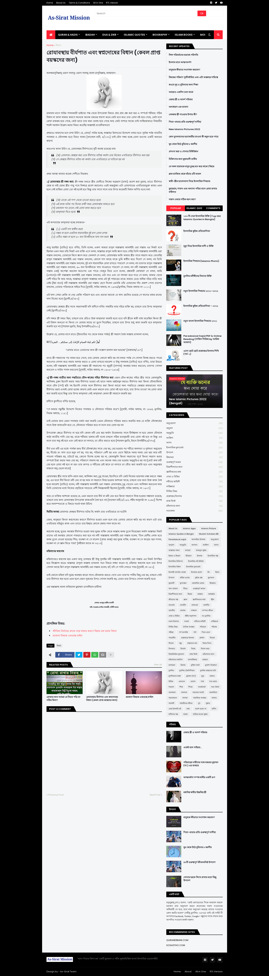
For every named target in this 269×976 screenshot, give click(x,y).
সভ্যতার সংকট (198, 692)
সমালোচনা (173, 697)
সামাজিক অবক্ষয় (199, 697)
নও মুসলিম (206, 615)
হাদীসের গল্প (173, 714)
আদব (194, 443)
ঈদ (209, 572)
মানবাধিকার (192, 659)
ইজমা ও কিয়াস (174, 555)
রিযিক (171, 681)
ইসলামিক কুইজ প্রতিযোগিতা (196, 231)
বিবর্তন (183, 648)
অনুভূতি (194, 433)
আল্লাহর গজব (174, 550)
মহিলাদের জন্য (194, 506)
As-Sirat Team (68, 971)
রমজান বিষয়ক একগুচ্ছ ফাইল (139, 697)
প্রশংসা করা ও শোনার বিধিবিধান (183, 151)
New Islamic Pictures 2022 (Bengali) (187, 401)
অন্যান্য (194, 544)
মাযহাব (205, 659)
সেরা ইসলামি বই (175, 708)
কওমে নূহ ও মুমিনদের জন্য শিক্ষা (183, 84)
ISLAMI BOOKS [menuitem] (184, 34)
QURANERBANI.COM (177, 940)
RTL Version (112, 2)
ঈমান (217, 572)
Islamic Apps (189, 528)
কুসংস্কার (183, 583)
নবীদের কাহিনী (194, 482)
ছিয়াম (58, 45)
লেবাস (192, 681)
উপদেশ (194, 452)
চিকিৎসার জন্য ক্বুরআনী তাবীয (183, 159)
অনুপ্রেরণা (194, 423)
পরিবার (214, 626)
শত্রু (202, 681)
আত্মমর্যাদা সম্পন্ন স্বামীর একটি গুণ (199, 777)
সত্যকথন (194, 511)
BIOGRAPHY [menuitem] (160, 34)
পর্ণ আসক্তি (183, 632)
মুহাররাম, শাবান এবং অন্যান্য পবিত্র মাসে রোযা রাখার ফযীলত (193, 190)
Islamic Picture (208, 528)
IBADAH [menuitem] (90, 34)
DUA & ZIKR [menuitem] (109, 34)
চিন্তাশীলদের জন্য (194, 467)
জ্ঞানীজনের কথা (194, 472)
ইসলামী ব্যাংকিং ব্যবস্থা (177, 572)
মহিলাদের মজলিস (176, 659)
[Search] (146, 13)
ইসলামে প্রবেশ (196, 572)
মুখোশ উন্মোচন (211, 665)
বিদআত (172, 648)
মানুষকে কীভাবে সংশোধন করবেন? (184, 69)
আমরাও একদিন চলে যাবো (181, 92)
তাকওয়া (194, 605)
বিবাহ (193, 648)
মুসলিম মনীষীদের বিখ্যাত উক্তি (197, 276)
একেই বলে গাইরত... (192, 747)
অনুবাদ (194, 428)
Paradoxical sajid (177, 539)
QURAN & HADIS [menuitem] (68, 34)
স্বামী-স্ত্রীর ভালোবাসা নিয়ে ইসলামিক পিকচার (189, 181)
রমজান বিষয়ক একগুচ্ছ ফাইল (67, 635)
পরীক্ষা (171, 632)
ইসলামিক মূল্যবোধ (194, 447)
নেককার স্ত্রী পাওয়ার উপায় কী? (183, 114)
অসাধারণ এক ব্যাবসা (178, 107)
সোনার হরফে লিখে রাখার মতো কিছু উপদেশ (199, 879)
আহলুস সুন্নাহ (201, 550)
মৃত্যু (202, 676)
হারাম (185, 714)
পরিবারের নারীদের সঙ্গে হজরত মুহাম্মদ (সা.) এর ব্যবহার (200, 764)
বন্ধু (180, 643)
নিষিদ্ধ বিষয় (194, 491)
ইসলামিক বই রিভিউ (196, 561)
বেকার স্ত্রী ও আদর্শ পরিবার (181, 99)
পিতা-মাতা (206, 632)
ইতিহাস (188, 555)
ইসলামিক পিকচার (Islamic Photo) (201, 261)
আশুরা (187, 550)
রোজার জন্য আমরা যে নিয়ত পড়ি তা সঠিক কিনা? (63, 698)
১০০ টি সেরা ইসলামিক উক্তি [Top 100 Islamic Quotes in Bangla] (202, 218)
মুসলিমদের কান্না (175, 676)
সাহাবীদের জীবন (186, 703)
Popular (175, 208)
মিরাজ (183, 665)
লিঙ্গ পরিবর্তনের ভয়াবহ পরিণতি (183, 55)
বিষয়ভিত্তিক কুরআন (176, 654)
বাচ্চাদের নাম (192, 643)
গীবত (185, 588)
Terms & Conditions (79, 2)
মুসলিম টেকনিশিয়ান (187, 670)
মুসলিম (171, 670)
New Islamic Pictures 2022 (184, 129)
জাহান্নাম (211, 594)
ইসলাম (199, 555)
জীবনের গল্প (173, 599)
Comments (213, 208)
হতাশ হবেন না (200, 708)
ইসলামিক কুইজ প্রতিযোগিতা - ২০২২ (200, 306)
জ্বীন (212, 599)
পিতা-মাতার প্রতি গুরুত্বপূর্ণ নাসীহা (185, 122)
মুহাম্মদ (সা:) (191, 676)
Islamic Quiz (194, 208)
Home (50, 2)
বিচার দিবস (207, 643)
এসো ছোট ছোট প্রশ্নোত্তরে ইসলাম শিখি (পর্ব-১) (201, 352)
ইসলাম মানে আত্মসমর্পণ (180, 62)
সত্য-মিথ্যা (215, 686)
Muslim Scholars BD (208, 533)
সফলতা (184, 692)
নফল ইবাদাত (174, 621)
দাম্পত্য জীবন (207, 610)
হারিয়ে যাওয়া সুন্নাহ (200, 714)
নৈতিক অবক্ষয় (188, 626)
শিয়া (181, 686)
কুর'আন (211, 577)
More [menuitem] (203, 34)
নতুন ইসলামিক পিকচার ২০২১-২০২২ (200, 291)
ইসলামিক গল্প (213, 555)
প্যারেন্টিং (172, 637)
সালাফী (171, 703)
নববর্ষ (186, 621)
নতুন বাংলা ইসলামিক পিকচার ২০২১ (200, 321)
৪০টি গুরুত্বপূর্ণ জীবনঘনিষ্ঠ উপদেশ (199, 862)
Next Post (155, 794)
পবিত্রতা (203, 626)
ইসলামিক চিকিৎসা (176, 561)
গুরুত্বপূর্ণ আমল (194, 462)
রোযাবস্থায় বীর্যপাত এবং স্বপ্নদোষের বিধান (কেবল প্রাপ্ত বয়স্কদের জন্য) (102, 698)
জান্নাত (200, 594)
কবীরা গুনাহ (185, 577)
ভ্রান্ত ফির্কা (194, 501)
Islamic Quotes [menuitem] (134, 34)
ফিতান (171, 643)
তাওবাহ (172, 605)
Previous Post (56, 794)
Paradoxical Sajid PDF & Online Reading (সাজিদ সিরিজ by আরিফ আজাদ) (202, 339)
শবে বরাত (213, 681)
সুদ (199, 703)
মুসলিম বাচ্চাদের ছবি (208, 670)
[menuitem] (51, 34)
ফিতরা (212, 637)
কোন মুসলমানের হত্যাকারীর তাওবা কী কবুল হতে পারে (193, 136)
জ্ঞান (185, 599)
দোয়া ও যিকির (194, 477)
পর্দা (194, 632)
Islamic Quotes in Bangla (181, 533)
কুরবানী (171, 583)
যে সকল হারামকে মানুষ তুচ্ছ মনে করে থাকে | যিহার (191, 166)
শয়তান (171, 686)
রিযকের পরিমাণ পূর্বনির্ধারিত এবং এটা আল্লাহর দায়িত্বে (193, 77)
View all (158, 664)
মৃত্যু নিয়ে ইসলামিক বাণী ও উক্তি (198, 246)
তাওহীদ (183, 605)
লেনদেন (182, 681)
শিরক (190, 686)
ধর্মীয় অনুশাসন (190, 615)
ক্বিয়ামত (194, 457)
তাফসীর (172, 610)
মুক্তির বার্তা (195, 665)
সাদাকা (185, 697)
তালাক (182, 610)
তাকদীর (206, 605)
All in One (98, 2)
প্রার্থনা (201, 637)
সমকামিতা (213, 692)
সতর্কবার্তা (202, 686)
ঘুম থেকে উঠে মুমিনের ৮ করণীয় (183, 144)
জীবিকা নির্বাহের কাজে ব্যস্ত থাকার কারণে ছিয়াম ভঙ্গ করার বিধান (85, 631)
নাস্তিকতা (194, 486)
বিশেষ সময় (205, 648)
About (188, 971)
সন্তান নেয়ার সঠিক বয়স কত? (182, 199)
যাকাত (212, 676)
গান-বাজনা (173, 588)
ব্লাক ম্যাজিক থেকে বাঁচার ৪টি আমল (185, 174)
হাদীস (214, 708)
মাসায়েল (172, 665)
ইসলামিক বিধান (175, 566)
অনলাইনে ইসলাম (198, 539)
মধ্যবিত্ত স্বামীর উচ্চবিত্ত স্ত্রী (194, 792)
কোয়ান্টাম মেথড (198, 583)
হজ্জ (188, 708)
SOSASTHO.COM (175, 945)
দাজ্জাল (194, 610)
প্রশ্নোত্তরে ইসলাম (194, 496)
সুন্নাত (208, 703)
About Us (61, 2)
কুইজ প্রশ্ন (198, 577)
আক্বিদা (194, 438)
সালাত (214, 697)
